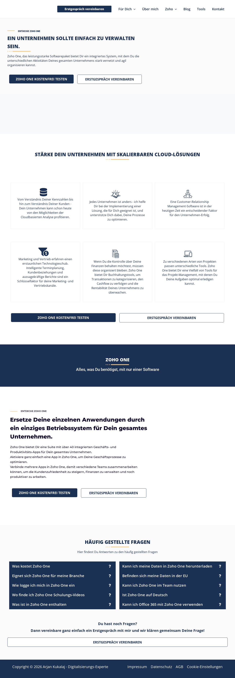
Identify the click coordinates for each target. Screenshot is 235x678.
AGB (179, 666)
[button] (84, 9)
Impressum (137, 666)
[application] (133, 9)
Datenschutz (161, 666)
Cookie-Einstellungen (205, 666)
